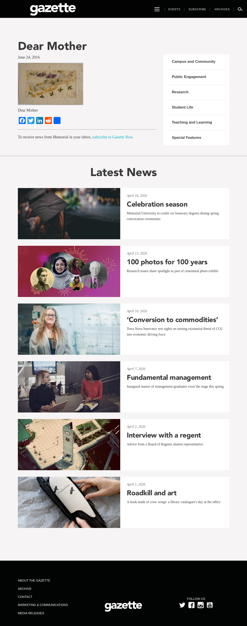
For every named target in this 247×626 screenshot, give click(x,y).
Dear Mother (52, 46)
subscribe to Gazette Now (112, 137)
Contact (25, 597)
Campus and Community (193, 61)
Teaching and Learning (192, 122)
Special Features (186, 138)
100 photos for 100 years (167, 262)
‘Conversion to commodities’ (172, 320)
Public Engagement (189, 77)
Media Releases (31, 613)
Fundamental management (169, 377)
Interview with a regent (164, 435)
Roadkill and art (151, 493)
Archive (24, 588)
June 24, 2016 (29, 57)
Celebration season (157, 204)
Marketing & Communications (43, 605)
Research (180, 92)
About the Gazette (34, 580)
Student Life (182, 107)
